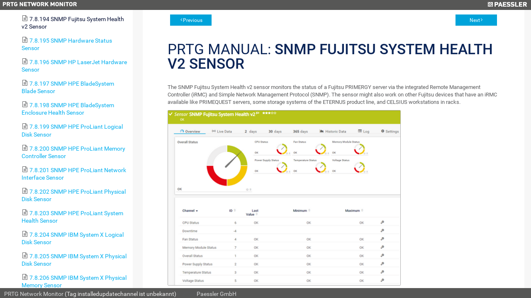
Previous (192, 20)
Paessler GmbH (216, 294)
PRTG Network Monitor (33, 294)
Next (475, 20)
